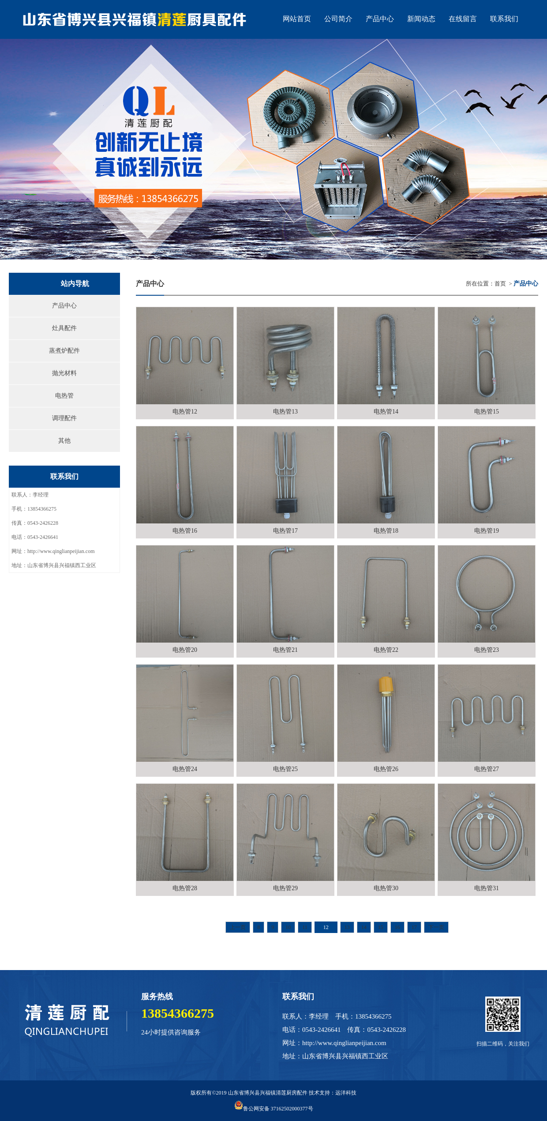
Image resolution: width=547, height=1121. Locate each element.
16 (397, 927)
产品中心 (64, 305)
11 (304, 927)
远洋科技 (345, 1093)
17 (414, 927)
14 (364, 927)
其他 (64, 440)
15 (380, 927)
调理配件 (64, 418)
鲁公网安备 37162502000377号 (273, 1109)
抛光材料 (64, 373)
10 (288, 927)
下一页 (436, 927)
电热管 (64, 395)
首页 (500, 283)
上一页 (238, 927)
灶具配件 (64, 328)
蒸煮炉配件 (64, 350)
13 (347, 927)
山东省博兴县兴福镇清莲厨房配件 (267, 1093)
